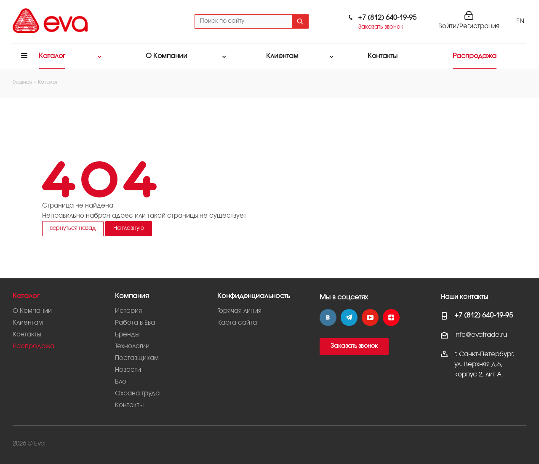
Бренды (127, 335)
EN (520, 21)
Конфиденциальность (253, 296)
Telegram (349, 317)
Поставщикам (137, 358)
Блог (121, 382)
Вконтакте (328, 317)
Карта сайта (237, 323)
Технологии (132, 346)
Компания (132, 296)
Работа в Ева (135, 323)
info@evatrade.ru (480, 335)
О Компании (32, 311)
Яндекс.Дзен (391, 317)
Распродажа (33, 346)
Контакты (27, 335)
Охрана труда (137, 394)
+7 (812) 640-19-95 (387, 18)
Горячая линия (239, 311)
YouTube (370, 317)
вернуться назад (73, 228)
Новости (128, 370)
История (128, 311)
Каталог (26, 296)
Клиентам (28, 323)
